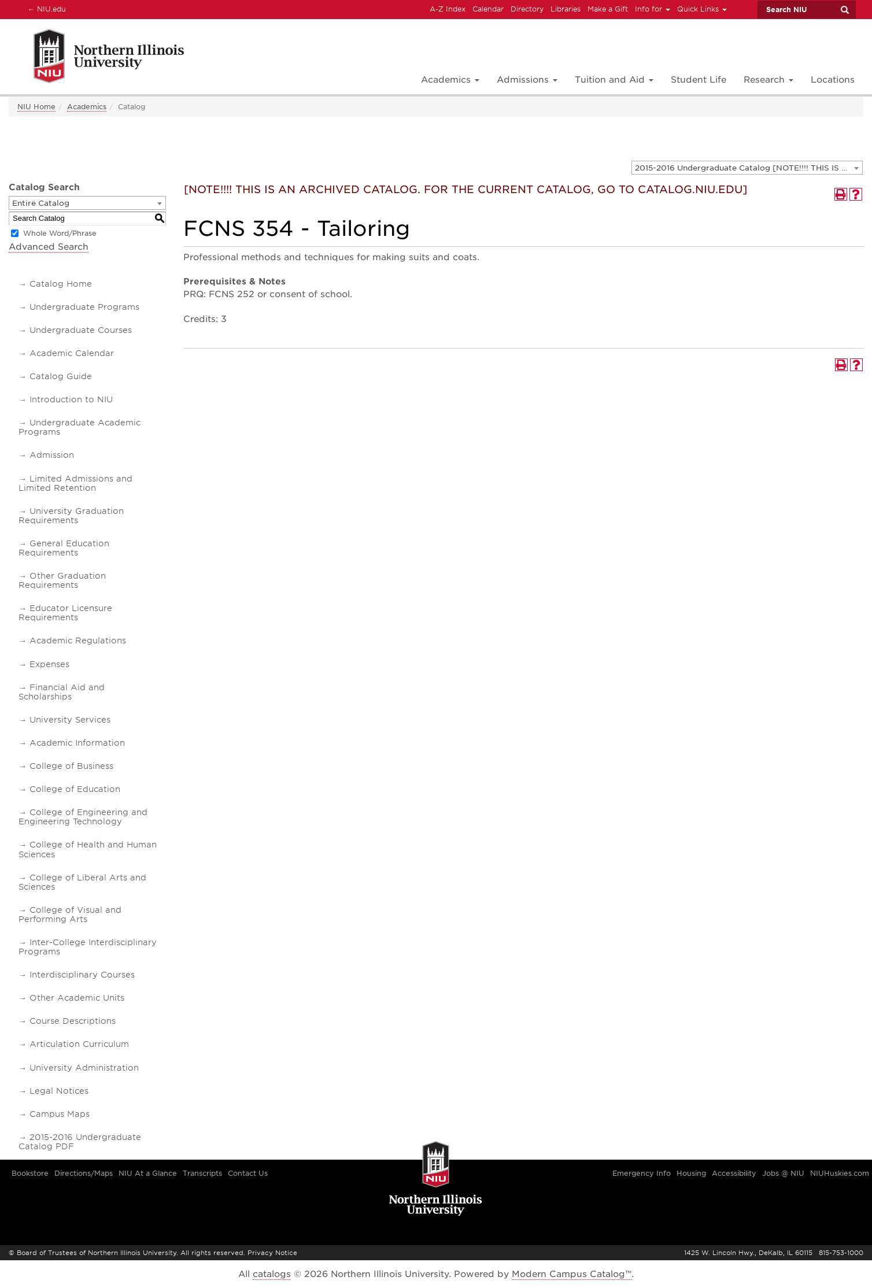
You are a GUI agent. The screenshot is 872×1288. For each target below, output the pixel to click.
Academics (86, 106)
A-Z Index (447, 9)
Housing (691, 1173)
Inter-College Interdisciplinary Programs (88, 947)
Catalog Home (60, 283)
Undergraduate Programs (84, 307)
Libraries (565, 9)
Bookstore (30, 1173)
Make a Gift (608, 9)
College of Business (71, 766)
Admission (51, 455)
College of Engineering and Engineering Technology (83, 817)
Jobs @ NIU (783, 1173)
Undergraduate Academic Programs (80, 427)
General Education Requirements (64, 548)
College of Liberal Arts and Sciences (82, 882)
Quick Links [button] (702, 9)
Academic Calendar (71, 353)
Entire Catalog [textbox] (40, 203)
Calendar (488, 9)
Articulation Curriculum (79, 1044)
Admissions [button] (527, 80)
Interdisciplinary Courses (82, 974)
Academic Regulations (77, 640)
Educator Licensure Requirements (65, 613)
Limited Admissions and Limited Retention (75, 483)
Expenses (49, 664)
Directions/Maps (83, 1173)
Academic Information (77, 742)
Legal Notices (58, 1090)
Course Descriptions (72, 1021)
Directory (527, 9)
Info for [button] (652, 9)
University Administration (84, 1067)
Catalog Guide (60, 376)
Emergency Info (641, 1173)
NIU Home (36, 106)
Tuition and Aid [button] (614, 80)
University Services (69, 719)
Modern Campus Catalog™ (571, 1274)
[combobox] (747, 168)
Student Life (698, 80)
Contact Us (248, 1173)
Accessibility (734, 1173)
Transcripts (202, 1173)
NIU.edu (45, 8)
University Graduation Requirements (71, 515)
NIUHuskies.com (839, 1173)
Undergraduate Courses (80, 330)
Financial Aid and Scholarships (62, 692)
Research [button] (768, 80)
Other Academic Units (76, 997)
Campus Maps (59, 1114)
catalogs (272, 1274)
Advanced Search (48, 247)
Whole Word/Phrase (60, 233)
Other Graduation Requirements (62, 580)
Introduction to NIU (71, 399)
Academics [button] (450, 80)
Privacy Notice (272, 1253)
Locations (833, 80)
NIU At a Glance (148, 1173)
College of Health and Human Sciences (88, 849)
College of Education (74, 789)
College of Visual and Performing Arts (70, 914)
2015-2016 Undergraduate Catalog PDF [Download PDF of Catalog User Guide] (80, 1141)
